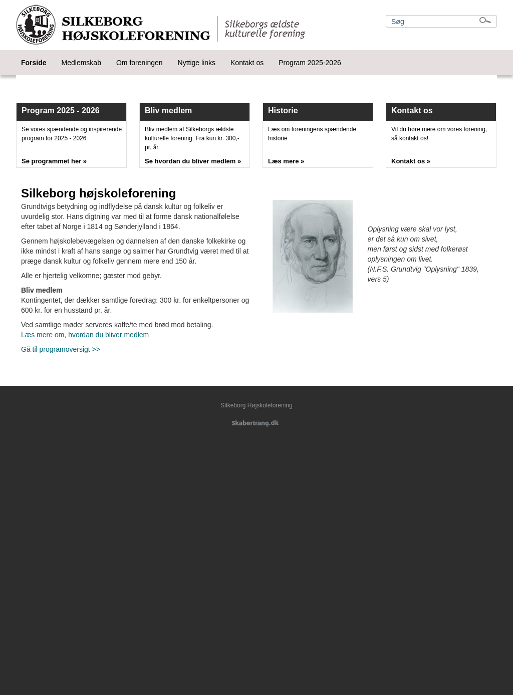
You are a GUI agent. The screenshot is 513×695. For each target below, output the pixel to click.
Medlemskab (81, 63)
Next (484, 78)
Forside (34, 63)
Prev (29, 78)
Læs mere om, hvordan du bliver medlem (85, 335)
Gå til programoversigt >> (60, 349)
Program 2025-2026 (310, 63)
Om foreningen (139, 63)
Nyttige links (196, 63)
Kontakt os (247, 63)
